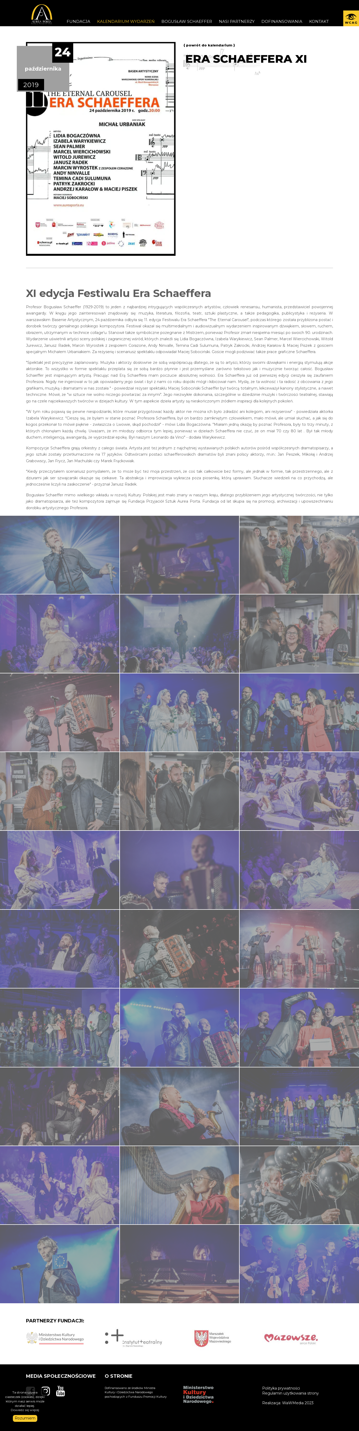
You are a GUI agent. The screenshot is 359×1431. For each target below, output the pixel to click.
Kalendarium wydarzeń (126, 21)
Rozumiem (25, 1418)
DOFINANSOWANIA (281, 21)
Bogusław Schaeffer (186, 21)
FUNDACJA (78, 21)
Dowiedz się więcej (25, 1410)
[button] (351, 18)
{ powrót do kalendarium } (209, 45)
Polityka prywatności (281, 1388)
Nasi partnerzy (237, 21)
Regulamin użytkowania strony (290, 1393)
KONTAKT (319, 21)
